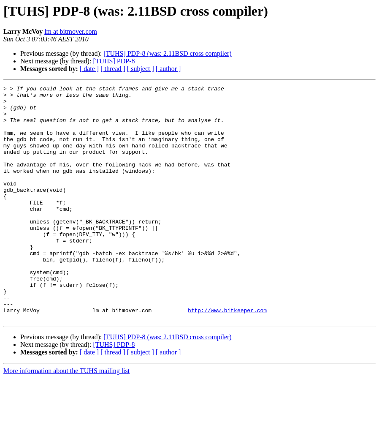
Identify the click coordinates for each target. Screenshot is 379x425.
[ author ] (168, 68)
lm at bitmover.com (70, 31)
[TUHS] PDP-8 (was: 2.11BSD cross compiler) (167, 53)
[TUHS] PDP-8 (114, 61)
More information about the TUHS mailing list (66, 417)
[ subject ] (140, 68)
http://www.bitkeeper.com (227, 356)
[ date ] (89, 68)
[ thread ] (112, 68)
